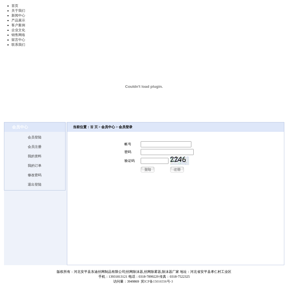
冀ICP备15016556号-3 (157, 281)
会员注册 (34, 147)
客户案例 (18, 25)
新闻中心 (18, 15)
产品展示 (18, 20)
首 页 (94, 127)
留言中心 (18, 40)
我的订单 (34, 166)
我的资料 (34, 156)
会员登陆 (34, 137)
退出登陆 (34, 184)
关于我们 (18, 11)
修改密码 (34, 175)
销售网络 (18, 35)
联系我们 (18, 45)
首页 (14, 6)
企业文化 (18, 30)
